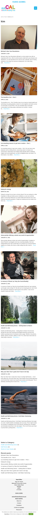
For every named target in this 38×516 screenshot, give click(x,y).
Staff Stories (4, 447)
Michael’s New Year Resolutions (10, 51)
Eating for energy (6, 189)
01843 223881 (19, 2)
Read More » (7, 63)
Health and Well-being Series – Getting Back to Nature (16, 326)
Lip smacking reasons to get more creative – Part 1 (15, 143)
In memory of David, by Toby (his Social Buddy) (14, 281)
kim (12, 16)
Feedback (18, 506)
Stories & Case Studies (7, 449)
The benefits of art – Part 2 (8, 97)
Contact (19, 504)
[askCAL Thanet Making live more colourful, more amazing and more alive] (8, 8)
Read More (6, 513)
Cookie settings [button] (25, 513)
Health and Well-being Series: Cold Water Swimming (16, 416)
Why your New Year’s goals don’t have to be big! (15, 372)
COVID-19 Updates (19, 508)
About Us (19, 501)
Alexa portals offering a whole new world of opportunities (17, 235)
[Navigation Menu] (35, 8)
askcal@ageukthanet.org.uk (19, 497)
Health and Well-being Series (9, 445)
